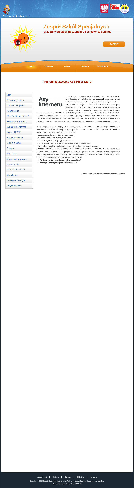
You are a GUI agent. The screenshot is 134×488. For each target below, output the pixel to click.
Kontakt (114, 44)
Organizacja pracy (15, 100)
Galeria (10, 148)
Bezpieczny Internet (16, 127)
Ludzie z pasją (14, 143)
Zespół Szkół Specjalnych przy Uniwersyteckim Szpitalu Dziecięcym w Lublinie (73, 481)
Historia (51, 67)
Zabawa (87, 67)
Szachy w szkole (15, 138)
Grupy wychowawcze (17, 159)
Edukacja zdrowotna (16, 122)
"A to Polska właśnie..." (18, 116)
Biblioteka (104, 67)
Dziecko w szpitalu (16, 105)
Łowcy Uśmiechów (16, 170)
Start (34, 67)
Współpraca (12, 175)
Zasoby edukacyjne (16, 180)
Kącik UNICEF (14, 132)
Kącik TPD (12, 154)
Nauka (70, 67)
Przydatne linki (14, 186)
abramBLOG (13, 164)
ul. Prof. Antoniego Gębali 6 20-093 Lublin (67, 484)
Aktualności (42, 477)
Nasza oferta (13, 111)
